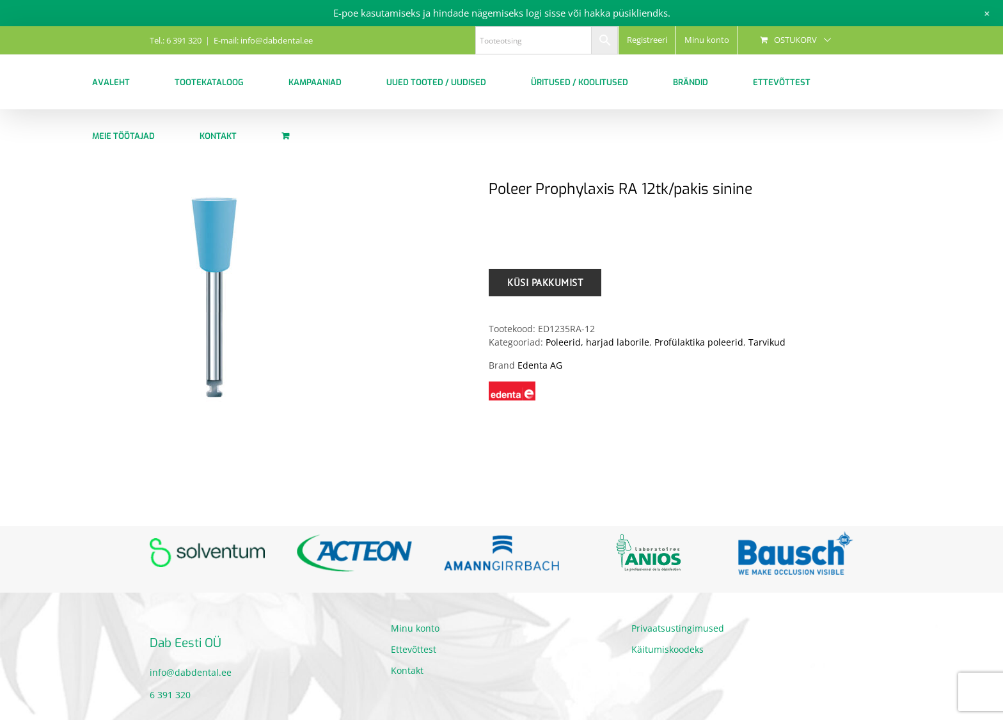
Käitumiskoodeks (667, 649)
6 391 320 (170, 695)
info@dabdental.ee (191, 672)
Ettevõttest (413, 649)
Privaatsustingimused (677, 628)
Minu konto (415, 628)
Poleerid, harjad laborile (597, 342)
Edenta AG (539, 365)
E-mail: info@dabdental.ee (263, 40)
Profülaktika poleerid (698, 342)
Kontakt (407, 670)
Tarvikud (767, 342)
